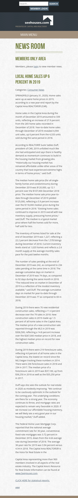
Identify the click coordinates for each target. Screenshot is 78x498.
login (36, 66)
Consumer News (36, 89)
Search (53, 3)
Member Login (39, 8)
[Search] (33, 4)
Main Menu (28, 34)
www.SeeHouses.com (26, 473)
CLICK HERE (21, 480)
